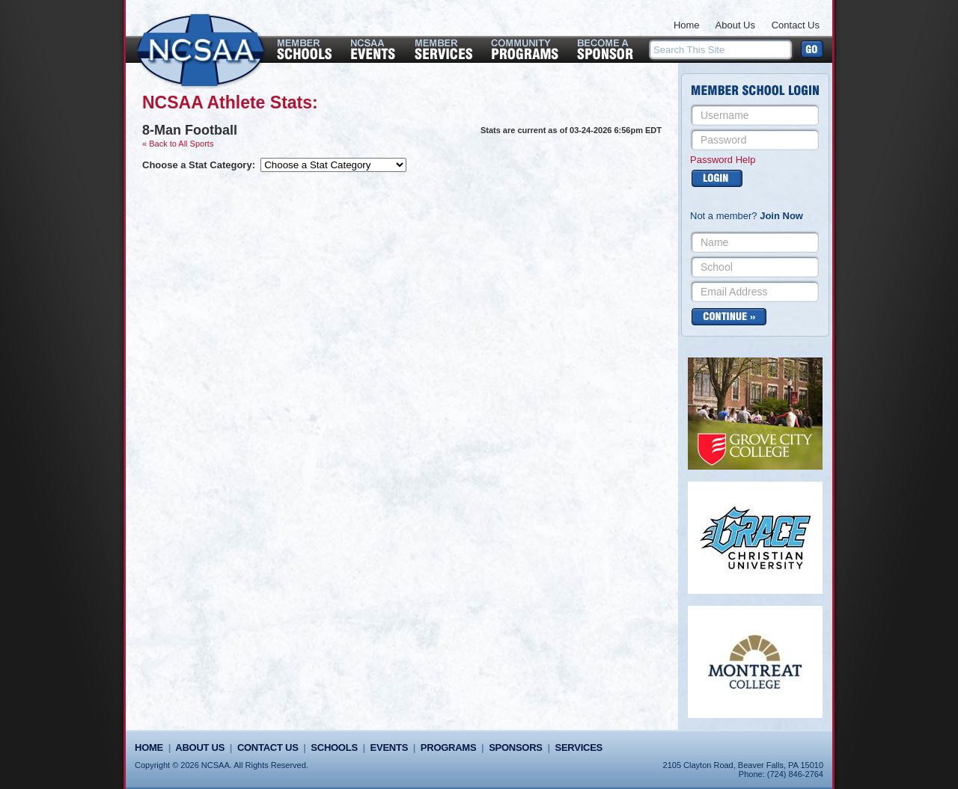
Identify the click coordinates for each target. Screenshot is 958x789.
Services (578, 747)
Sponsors (516, 747)
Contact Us (796, 25)
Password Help (722, 159)
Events (389, 747)
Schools (334, 747)
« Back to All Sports (177, 143)
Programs (448, 747)
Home (687, 25)
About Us (735, 25)
